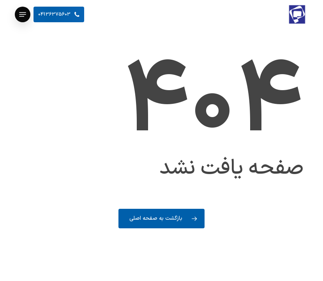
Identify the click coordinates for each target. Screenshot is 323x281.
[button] (22, 14)
